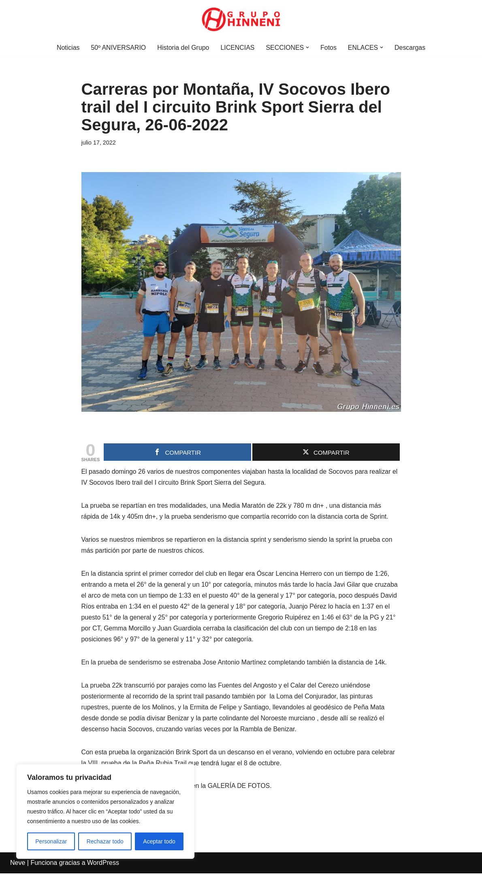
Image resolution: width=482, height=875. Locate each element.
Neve (17, 864)
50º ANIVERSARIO (118, 47)
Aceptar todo (159, 841)
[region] (105, 811)
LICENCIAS (237, 47)
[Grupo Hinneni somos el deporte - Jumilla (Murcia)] (241, 19)
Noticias (67, 47)
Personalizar (51, 841)
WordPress (103, 864)
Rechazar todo (105, 841)
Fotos (329, 47)
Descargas (410, 47)
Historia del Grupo (183, 47)
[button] (307, 47)
